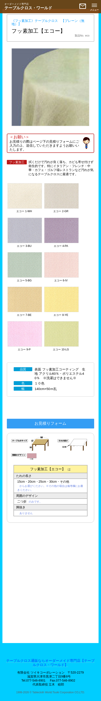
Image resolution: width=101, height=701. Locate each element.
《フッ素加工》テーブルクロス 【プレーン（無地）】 (47, 22)
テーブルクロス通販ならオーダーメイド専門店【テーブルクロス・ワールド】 (50, 663)
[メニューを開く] (94, 6)
